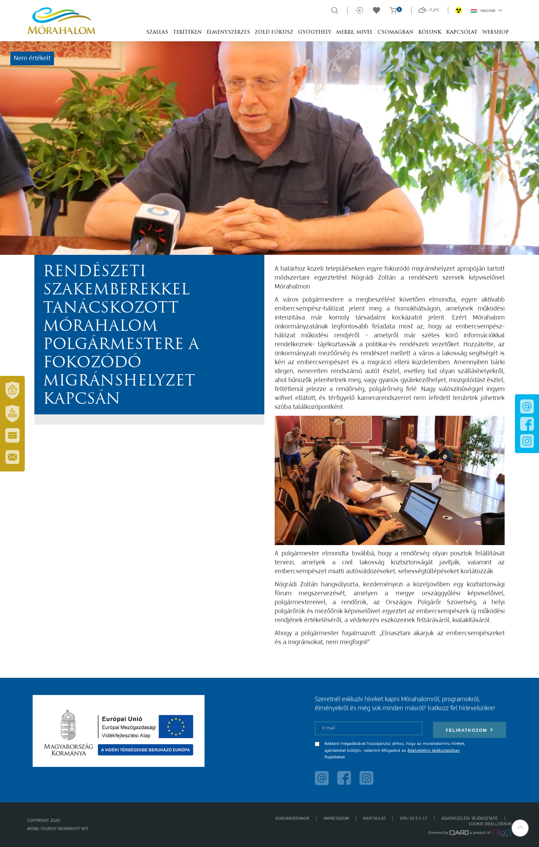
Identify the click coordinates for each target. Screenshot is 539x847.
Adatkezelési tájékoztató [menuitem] (469, 818)
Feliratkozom (469, 730)
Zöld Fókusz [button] (274, 32)
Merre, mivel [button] (354, 32)
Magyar (487, 10)
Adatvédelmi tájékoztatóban (433, 750)
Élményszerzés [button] (228, 32)
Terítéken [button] (187, 32)
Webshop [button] (495, 32)
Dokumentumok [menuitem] (292, 818)
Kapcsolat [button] (461, 32)
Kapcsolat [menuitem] (374, 818)
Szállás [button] (157, 32)
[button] (520, 828)
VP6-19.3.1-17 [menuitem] (413, 818)
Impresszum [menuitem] (336, 818)
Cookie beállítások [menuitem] (490, 824)
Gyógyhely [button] (314, 32)
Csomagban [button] (395, 32)
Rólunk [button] (429, 32)
